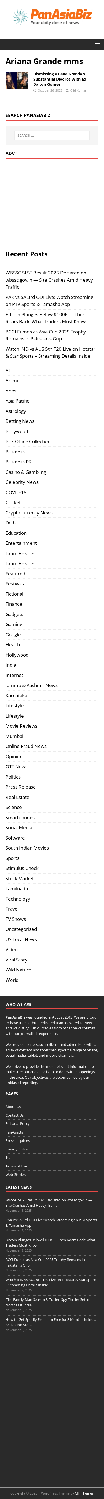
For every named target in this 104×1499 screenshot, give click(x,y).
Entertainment (21, 543)
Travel (12, 909)
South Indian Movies (27, 848)
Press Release (21, 787)
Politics (13, 777)
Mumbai (14, 736)
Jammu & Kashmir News (32, 685)
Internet (14, 675)
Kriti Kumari (78, 90)
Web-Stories (16, 1174)
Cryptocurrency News (29, 512)
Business (15, 451)
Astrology (16, 411)
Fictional (14, 594)
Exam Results (20, 553)
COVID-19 (16, 492)
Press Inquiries (18, 1140)
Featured (15, 573)
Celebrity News (22, 482)
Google (13, 634)
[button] (96, 44)
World (12, 980)
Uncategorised (21, 929)
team (60, 1022)
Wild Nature (18, 969)
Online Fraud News (26, 746)
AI (8, 370)
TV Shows (16, 919)
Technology (18, 899)
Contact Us (15, 1115)
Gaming (14, 624)
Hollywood (17, 655)
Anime (13, 380)
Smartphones (20, 817)
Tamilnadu (17, 888)
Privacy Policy (17, 1149)
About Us (13, 1106)
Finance (14, 604)
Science (14, 807)
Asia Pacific (17, 401)
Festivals (15, 583)
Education (16, 533)
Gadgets (14, 614)
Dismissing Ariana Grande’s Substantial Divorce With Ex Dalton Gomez (59, 79)
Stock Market (20, 878)
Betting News (20, 421)
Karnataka (16, 695)
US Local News (21, 939)
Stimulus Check (22, 868)
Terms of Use (16, 1166)
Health (13, 644)
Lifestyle (15, 705)
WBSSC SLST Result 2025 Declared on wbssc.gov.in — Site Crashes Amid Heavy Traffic (49, 279)
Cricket (13, 502)
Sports (12, 858)
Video (12, 949)
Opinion (14, 756)
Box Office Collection (28, 441)
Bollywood (17, 431)
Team (10, 1157)
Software (15, 838)
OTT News (16, 766)
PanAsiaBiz (15, 1017)
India (11, 665)
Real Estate (17, 797)
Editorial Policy (18, 1123)
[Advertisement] (52, 203)
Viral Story (16, 959)
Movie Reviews (21, 726)
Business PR (19, 461)
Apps (11, 390)
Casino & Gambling (26, 472)
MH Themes (84, 1493)
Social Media (19, 827)
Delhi (11, 522)
